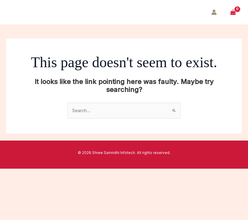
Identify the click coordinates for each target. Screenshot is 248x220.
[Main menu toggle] (16, 12)
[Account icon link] (214, 12)
